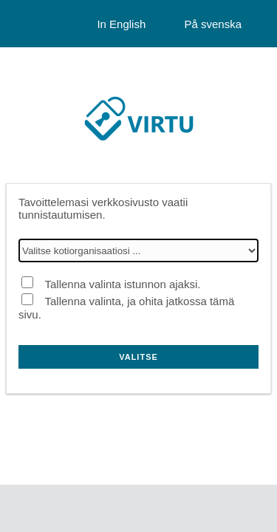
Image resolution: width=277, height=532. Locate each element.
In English (121, 24)
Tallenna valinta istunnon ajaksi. (122, 284)
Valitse (138, 356)
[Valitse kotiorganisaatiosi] (138, 250)
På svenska (213, 24)
